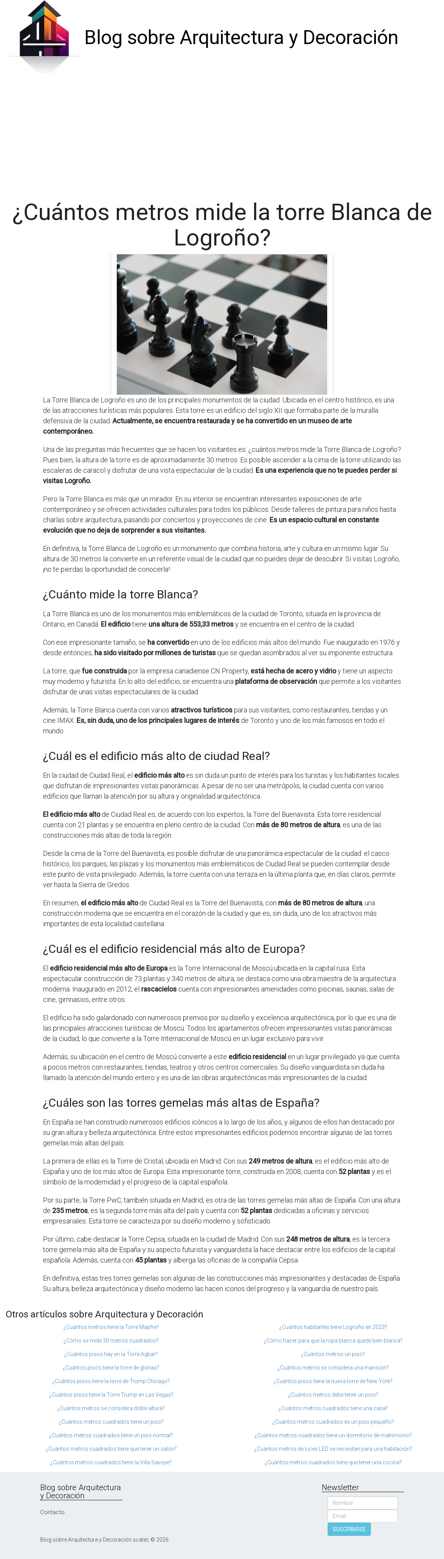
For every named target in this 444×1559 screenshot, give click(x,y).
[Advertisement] (222, 134)
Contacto (52, 1512)
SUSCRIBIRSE (349, 1529)
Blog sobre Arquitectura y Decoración (241, 37)
